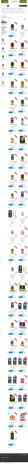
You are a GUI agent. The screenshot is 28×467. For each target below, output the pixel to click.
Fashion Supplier (4, 106)
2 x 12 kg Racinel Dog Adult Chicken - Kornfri (22, 367)
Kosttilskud (17, 12)
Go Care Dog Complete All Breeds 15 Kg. (12, 238)
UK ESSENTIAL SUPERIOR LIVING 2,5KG (22, 164)
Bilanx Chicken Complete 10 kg (22, 145)
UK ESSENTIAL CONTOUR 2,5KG (12, 145)
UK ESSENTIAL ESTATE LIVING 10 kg (3, 51)
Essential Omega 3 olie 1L (22, 126)
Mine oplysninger (7, 461)
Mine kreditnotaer (7, 459)
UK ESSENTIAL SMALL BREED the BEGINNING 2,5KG (12, 108)
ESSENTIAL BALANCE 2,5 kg (12, 349)
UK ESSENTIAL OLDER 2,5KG (12, 256)
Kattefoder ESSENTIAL (12, 10)
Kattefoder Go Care (11, 12)
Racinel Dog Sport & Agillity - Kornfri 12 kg (12, 312)
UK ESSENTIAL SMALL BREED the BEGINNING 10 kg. (3, 68)
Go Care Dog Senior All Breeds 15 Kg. (12, 275)
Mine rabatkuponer (8, 462)
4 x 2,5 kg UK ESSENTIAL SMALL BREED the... (12, 422)
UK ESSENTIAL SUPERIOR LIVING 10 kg (4, 60)
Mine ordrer (7, 458)
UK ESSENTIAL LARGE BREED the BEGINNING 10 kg (3, 43)
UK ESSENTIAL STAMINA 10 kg (22, 108)
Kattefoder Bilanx (4, 12)
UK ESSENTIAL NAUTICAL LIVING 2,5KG (12, 201)
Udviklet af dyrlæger (4, 99)
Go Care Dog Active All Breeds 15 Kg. (22, 219)
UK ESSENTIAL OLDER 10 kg (22, 182)
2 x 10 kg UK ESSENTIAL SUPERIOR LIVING (22, 293)
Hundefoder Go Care (4, 10)
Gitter (24, 19)
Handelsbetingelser (3, 460)
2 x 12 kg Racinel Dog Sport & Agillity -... (22, 404)
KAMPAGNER (6, 8)
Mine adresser (7, 460)
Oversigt (26, 19)
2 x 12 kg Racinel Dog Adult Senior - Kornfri (12, 386)
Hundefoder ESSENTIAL (13, 8)
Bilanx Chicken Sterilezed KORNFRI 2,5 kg (22, 422)
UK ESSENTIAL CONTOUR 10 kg (3, 85)
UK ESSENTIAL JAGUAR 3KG (22, 349)
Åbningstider (22, 12)
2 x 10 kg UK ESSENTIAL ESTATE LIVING (22, 330)
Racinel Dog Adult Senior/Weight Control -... (22, 201)
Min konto (7, 457)
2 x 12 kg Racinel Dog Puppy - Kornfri (22, 312)
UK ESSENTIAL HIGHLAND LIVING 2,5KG (22, 256)
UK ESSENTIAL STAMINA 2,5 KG (12, 330)
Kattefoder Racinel (19, 10)
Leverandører (4, 104)
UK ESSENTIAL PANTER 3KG (22, 386)
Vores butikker (2, 458)
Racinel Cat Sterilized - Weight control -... (22, 275)
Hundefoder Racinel (20, 8)
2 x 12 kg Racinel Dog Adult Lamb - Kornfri (12, 367)
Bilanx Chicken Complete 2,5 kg (12, 404)
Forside (3, 8)
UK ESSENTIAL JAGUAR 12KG (12, 293)
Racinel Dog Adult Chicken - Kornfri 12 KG (12, 164)
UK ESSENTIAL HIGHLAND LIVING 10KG (3, 77)
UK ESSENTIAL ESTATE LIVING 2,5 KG (12, 182)
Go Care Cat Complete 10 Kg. (22, 238)
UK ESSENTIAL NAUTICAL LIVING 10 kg (3, 25)
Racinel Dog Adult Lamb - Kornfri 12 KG (12, 127)
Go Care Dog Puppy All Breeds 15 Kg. (4, 32)
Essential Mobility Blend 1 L (12, 440)
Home (1, 459)
